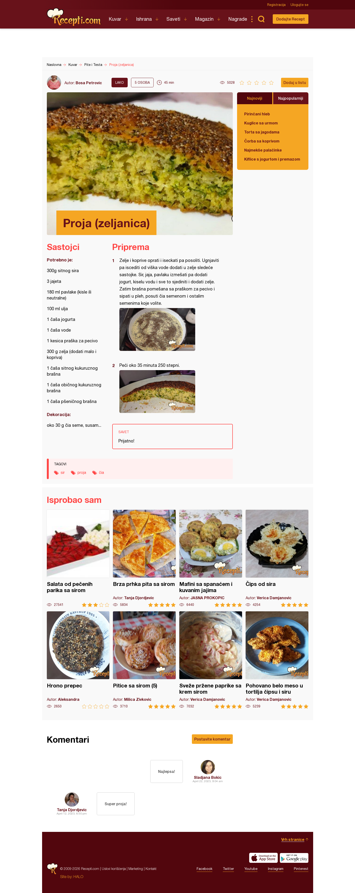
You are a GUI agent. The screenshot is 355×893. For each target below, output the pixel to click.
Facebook (204, 869)
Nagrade (237, 19)
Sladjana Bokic (208, 777)
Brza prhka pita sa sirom (144, 558)
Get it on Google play (294, 858)
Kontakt (151, 869)
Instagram (275, 869)
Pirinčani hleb (257, 114)
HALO (78, 876)
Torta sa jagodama (261, 132)
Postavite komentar (212, 739)
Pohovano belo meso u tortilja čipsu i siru (277, 660)
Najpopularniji (290, 98)
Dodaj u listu (294, 82)
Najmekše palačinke (263, 150)
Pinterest (301, 869)
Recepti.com (74, 17)
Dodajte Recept (290, 19)
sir (63, 472)
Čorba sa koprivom (261, 141)
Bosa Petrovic (89, 82)
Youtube (251, 869)
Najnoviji (254, 98)
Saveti (173, 19)
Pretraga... (261, 19)
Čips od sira (277, 558)
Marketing (135, 869)
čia (101, 472)
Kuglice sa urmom (261, 123)
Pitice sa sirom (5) (144, 660)
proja (82, 472)
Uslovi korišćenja (114, 869)
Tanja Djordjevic (72, 809)
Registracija (276, 5)
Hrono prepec (78, 660)
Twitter (228, 869)
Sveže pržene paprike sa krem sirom (210, 660)
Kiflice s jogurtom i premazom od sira (272, 159)
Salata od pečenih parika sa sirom (78, 558)
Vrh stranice (292, 839)
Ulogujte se (299, 5)
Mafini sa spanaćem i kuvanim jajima (210, 558)
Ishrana (144, 19)
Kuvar (115, 19)
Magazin (204, 19)
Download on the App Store (263, 858)
